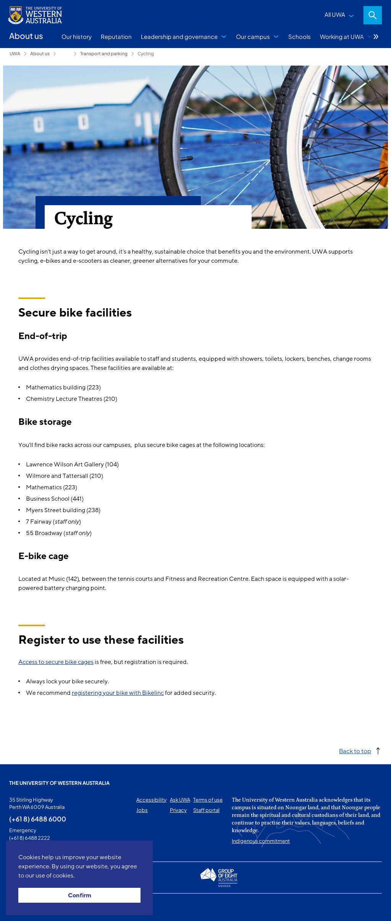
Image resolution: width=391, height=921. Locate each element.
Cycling (145, 53)
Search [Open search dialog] (373, 15)
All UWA (335, 14)
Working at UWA (342, 36)
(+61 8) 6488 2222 (29, 838)
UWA (15, 53)
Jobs (142, 810)
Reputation (116, 36)
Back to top (355, 750)
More (376, 36)
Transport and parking (104, 53)
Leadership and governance (179, 36)
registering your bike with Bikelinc (118, 693)
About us (40, 53)
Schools (299, 36)
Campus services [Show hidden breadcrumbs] (65, 53)
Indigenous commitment (261, 841)
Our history (76, 36)
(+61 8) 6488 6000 (37, 819)
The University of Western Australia (59, 783)
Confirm (79, 895)
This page (20, 907)
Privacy (178, 810)
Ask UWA (180, 800)
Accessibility (151, 800)
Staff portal (206, 810)
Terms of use (208, 800)
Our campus (253, 36)
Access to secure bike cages (56, 662)
